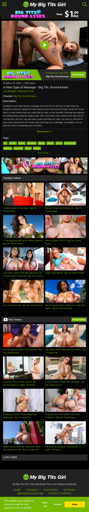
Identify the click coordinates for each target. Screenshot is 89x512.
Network (69, 490)
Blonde (28, 148)
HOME (17, 490)
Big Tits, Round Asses (25, 96)
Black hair (8, 148)
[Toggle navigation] (4, 4)
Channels (32, 490)
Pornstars (51, 490)
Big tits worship (70, 143)
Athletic (21, 143)
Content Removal (60, 493)
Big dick (50, 143)
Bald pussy (31, 143)
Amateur (13, 143)
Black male (18, 148)
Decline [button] (57, 504)
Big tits (59, 143)
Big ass (41, 143)
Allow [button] (74, 504)
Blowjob (36, 148)
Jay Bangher (9, 91)
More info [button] (45, 504)
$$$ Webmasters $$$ (30, 493)
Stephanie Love (26, 91)
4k (5, 143)
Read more (44, 131)
